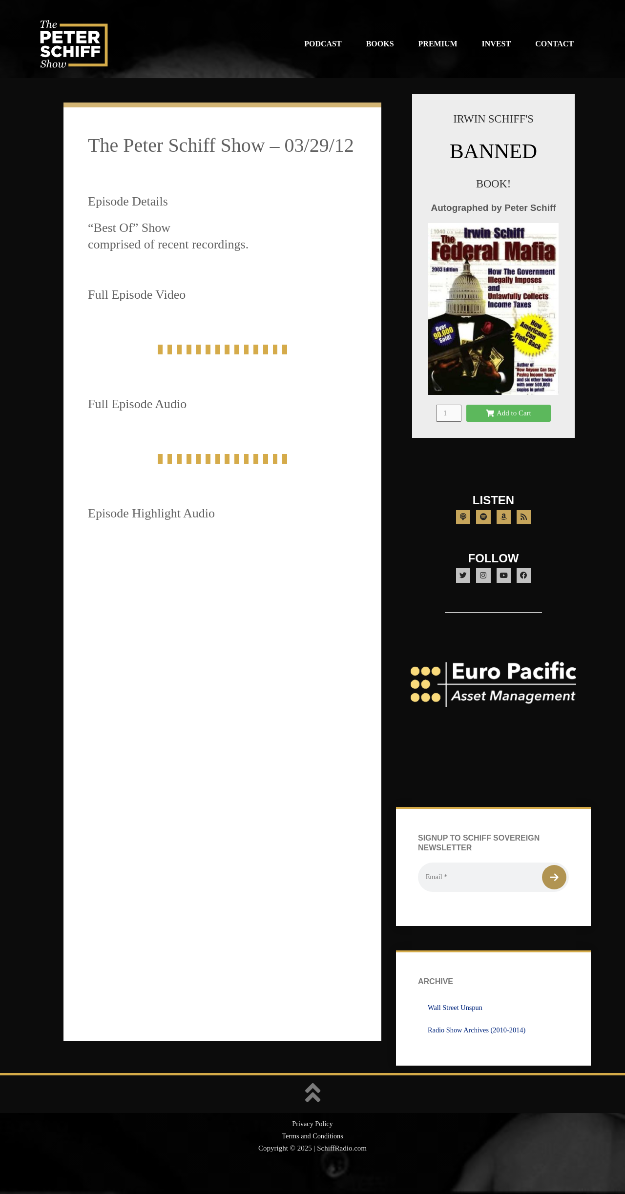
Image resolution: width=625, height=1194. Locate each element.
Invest (496, 44)
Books (380, 44)
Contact (554, 44)
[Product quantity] (449, 424)
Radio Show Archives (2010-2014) (479, 1051)
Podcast (322, 44)
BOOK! (493, 183)
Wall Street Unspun (456, 1029)
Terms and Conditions (312, 1158)
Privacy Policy (312, 1146)
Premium (438, 44)
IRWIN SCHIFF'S (493, 118)
